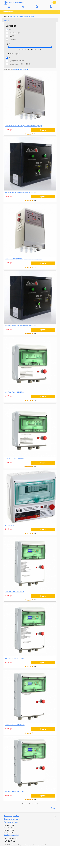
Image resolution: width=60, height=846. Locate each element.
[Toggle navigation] (9, 7)
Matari (13, 39)
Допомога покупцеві (12, 819)
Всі (10, 29)
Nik (12, 36)
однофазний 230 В (17, 60)
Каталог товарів (30, 12)
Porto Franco (15, 33)
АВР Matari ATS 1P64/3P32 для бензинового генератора (23, 126)
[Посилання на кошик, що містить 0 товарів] (54, 2)
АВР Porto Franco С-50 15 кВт (14, 592)
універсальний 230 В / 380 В (20, 64)
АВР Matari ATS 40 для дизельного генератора (20, 192)
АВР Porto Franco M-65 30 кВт (14, 791)
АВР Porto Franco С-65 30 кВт (14, 658)
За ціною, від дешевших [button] (21, 69)
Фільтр (6, 20)
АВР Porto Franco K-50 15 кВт (14, 392)
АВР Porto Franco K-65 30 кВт (14, 458)
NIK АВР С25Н (9, 525)
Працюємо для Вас (11, 816)
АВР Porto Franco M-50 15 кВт (14, 725)
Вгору (53, 808)
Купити (43, 130)
